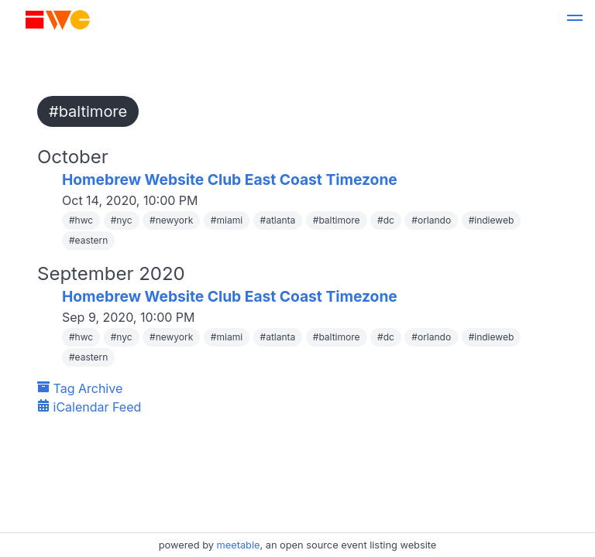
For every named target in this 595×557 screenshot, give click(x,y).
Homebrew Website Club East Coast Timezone (229, 179)
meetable (238, 545)
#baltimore (88, 111)
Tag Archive (79, 388)
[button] (574, 20)
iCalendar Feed (89, 407)
